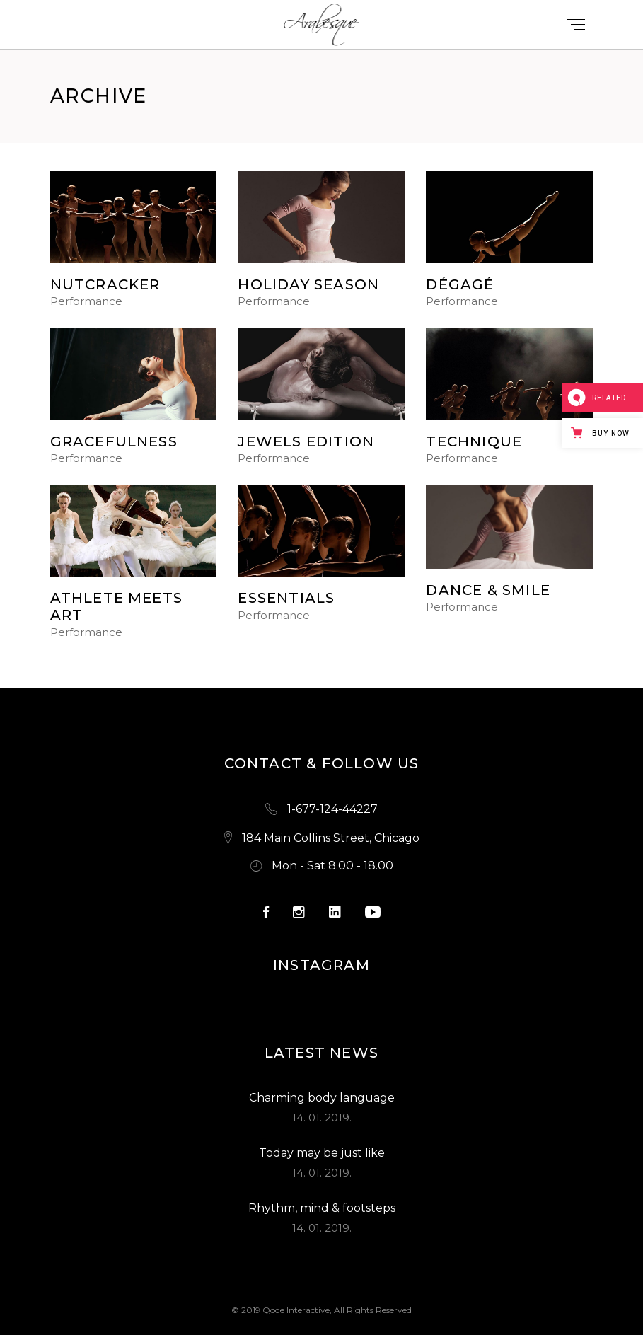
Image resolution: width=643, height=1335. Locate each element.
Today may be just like (322, 1153)
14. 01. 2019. (322, 1117)
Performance (86, 301)
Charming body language (322, 1097)
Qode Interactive (296, 1310)
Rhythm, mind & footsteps (321, 1208)
